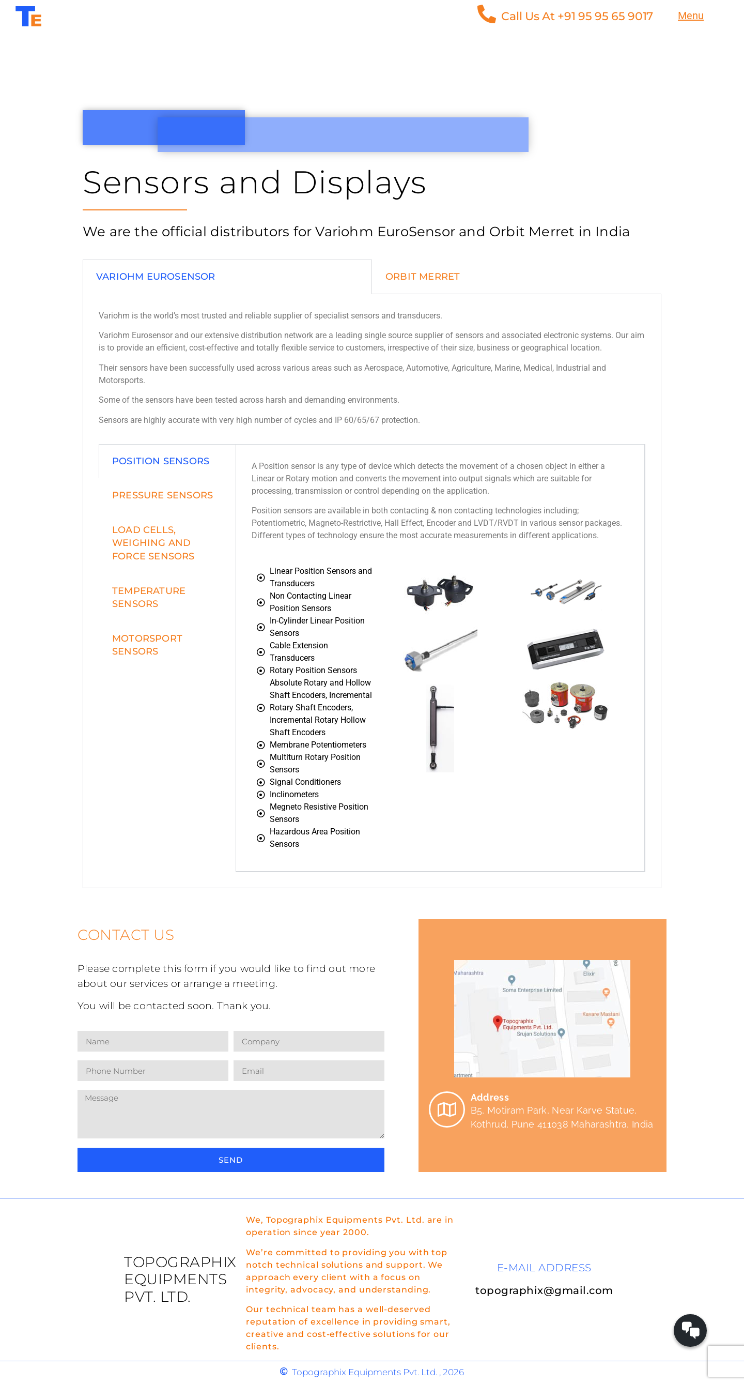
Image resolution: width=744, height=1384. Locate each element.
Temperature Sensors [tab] (148, 597)
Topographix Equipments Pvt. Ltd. (180, 1279)
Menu (691, 15)
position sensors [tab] (160, 461)
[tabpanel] (372, 591)
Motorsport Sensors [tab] (147, 645)
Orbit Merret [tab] (422, 276)
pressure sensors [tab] (162, 495)
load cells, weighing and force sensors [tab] (153, 542)
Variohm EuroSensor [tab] (155, 276)
